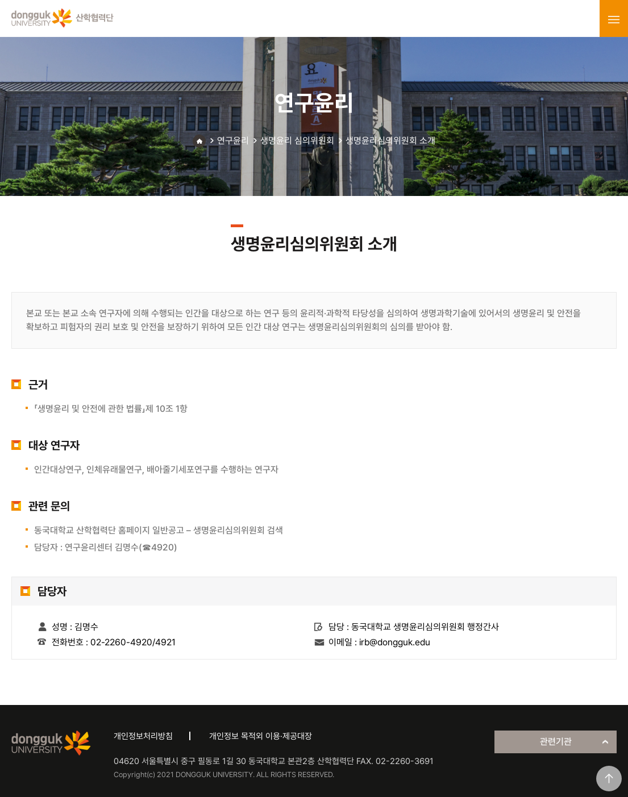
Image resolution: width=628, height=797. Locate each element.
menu (613, 19)
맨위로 (609, 778)
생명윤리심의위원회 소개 (390, 140)
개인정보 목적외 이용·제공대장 (260, 736)
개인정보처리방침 (143, 736)
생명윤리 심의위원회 (297, 140)
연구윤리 (233, 140)
